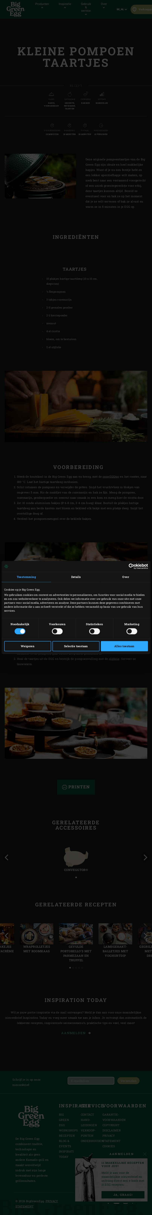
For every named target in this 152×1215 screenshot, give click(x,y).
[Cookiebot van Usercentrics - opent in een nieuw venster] (131, 566)
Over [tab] (125, 577)
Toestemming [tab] (26, 577)
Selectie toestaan (76, 646)
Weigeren (27, 646)
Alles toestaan (124, 646)
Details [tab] (76, 577)
